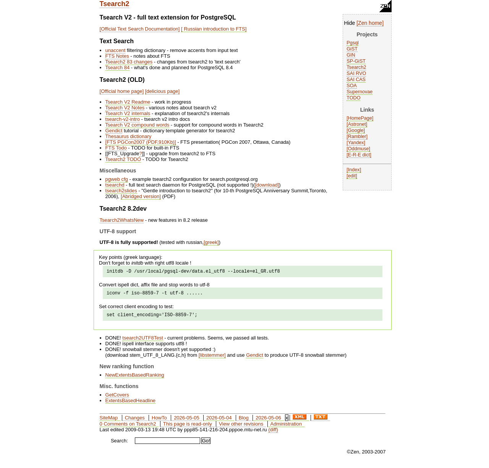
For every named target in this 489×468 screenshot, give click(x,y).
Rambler (357, 136)
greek (211, 242)
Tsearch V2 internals (128, 113)
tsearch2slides (121, 190)
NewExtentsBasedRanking (134, 378)
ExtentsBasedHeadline (130, 404)
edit (352, 176)
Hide (349, 23)
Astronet (357, 124)
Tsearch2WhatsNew (122, 220)
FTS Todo (116, 148)
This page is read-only (187, 427)
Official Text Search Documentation (139, 29)
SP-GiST (356, 61)
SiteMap (109, 421)
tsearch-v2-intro (122, 119)
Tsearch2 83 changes (129, 62)
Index (354, 169)
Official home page (121, 91)
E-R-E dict (359, 155)
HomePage (360, 118)
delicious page (162, 91)
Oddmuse (358, 148)
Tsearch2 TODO (123, 159)
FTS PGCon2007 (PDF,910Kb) (141, 142)
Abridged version (141, 196)
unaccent (115, 50)
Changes (135, 421)
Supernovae (359, 91)
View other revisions (241, 427)
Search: (119, 444)
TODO (353, 98)
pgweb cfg (116, 179)
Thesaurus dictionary (128, 136)
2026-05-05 (186, 421)
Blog (244, 421)
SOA (352, 85)
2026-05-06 (268, 421)
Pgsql (353, 43)
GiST (352, 49)
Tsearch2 (115, 4)
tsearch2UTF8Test (142, 341)
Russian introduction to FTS (214, 29)
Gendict (114, 130)
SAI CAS (356, 79)
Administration (286, 427)
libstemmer (212, 358)
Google (356, 130)
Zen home (370, 23)
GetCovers (117, 398)
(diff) (273, 433)
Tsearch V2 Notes (125, 107)
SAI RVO (356, 73)
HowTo (159, 421)
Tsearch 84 (117, 67)
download (267, 185)
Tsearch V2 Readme (128, 102)
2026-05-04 (219, 421)
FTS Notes (117, 56)
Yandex (356, 142)
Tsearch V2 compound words (137, 125)
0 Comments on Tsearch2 (128, 427)
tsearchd (115, 185)
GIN (351, 55)
